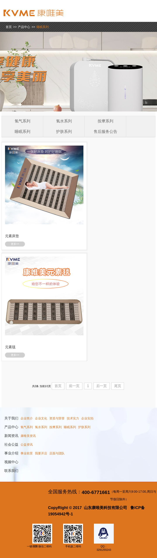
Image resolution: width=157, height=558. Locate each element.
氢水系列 (64, 121)
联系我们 (11, 471)
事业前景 (27, 453)
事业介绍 (11, 453)
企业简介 (27, 418)
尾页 (117, 386)
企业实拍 (87, 418)
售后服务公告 (105, 131)
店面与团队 (57, 453)
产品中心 (24, 27)
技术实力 (73, 418)
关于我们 (11, 418)
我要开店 (41, 453)
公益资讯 (27, 444)
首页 (9, 27)
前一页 (74, 386)
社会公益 (11, 444)
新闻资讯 (11, 436)
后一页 (101, 386)
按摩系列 (105, 121)
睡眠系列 (42, 27)
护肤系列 (64, 131)
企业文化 (41, 418)
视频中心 (11, 462)
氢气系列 (22, 121)
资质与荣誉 (57, 418)
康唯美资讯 (28, 436)
